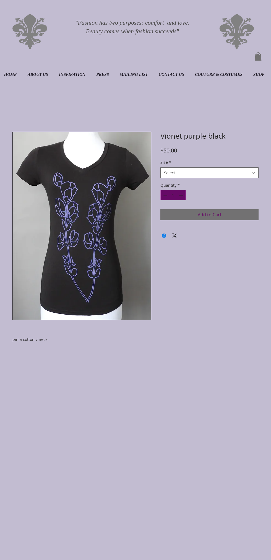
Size (165, 162)
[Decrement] (164, 195)
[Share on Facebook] (164, 235)
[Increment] (181, 195)
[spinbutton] (173, 195)
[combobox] (209, 172)
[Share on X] (174, 235)
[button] (258, 56)
